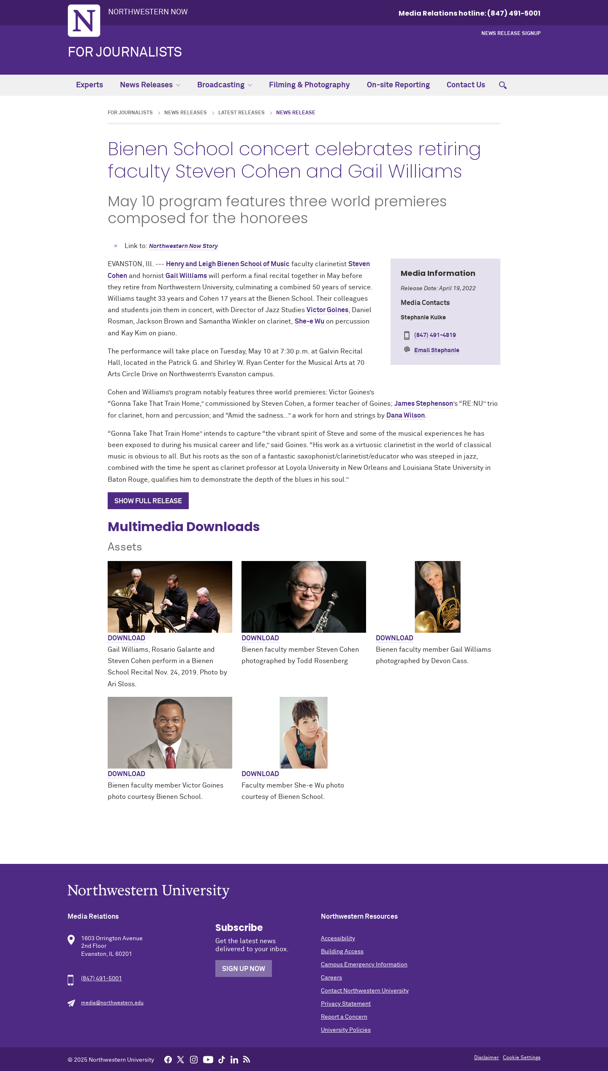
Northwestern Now (148, 12)
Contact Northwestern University (365, 991)
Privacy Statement (346, 1004)
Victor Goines (327, 310)
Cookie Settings (521, 1057)
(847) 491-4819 (435, 335)
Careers (331, 978)
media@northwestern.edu (112, 1003)
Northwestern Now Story (183, 246)
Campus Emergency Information (364, 965)
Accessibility (338, 939)
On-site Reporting (398, 85)
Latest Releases (241, 113)
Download (126, 638)
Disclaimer (486, 1057)
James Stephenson (423, 403)
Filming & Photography (309, 85)
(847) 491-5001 (101, 979)
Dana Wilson (405, 415)
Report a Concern (344, 1017)
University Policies (346, 1030)
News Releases (150, 85)
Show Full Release (148, 501)
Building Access (342, 952)
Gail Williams (186, 275)
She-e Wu (309, 321)
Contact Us (466, 85)
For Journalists (125, 52)
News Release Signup (510, 33)
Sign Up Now (243, 969)
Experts (89, 85)
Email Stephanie (436, 350)
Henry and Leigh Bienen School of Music (228, 264)
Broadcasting (224, 85)
